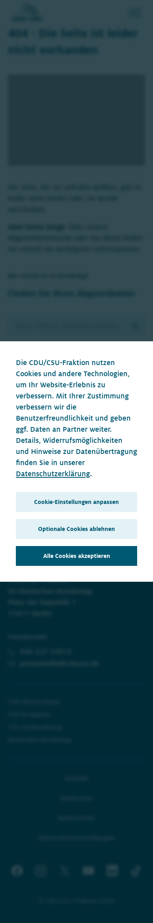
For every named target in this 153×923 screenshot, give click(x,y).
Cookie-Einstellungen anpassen (76, 502)
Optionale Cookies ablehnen (76, 529)
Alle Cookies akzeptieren (76, 556)
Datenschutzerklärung (53, 474)
